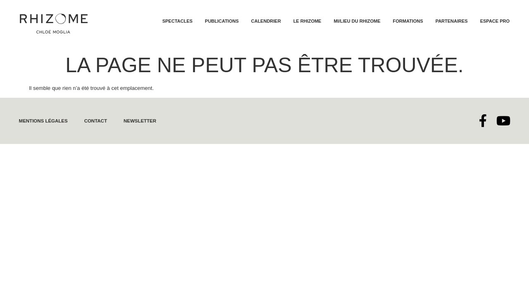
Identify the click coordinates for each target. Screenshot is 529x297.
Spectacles (177, 21)
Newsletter (136, 120)
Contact (93, 120)
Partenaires (452, 21)
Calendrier (266, 21)
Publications (222, 21)
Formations (408, 21)
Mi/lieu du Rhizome (357, 21)
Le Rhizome (307, 21)
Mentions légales (42, 120)
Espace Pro (495, 21)
